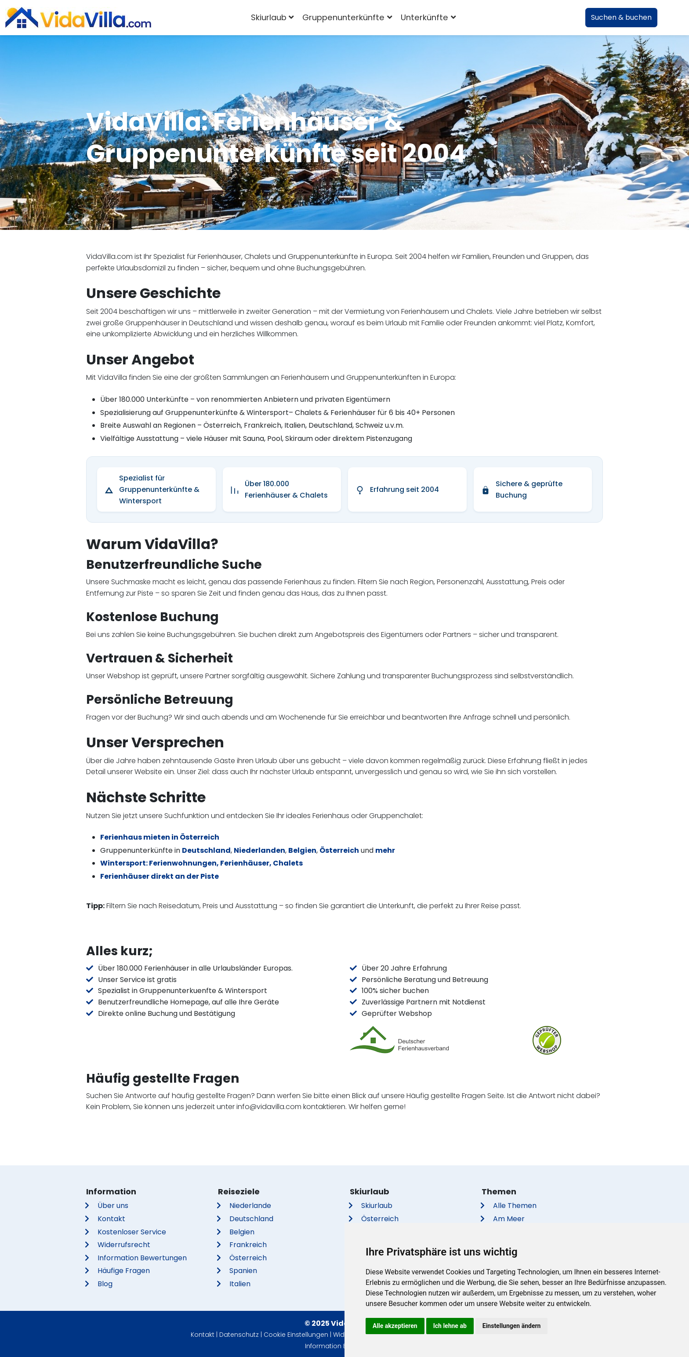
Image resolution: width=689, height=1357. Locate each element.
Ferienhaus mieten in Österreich (159, 837)
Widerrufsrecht (124, 1245)
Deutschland (206, 850)
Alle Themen (515, 1206)
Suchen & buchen (621, 17)
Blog (105, 1284)
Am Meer (509, 1219)
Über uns (113, 1206)
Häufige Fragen (124, 1271)
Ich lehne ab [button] (450, 1325)
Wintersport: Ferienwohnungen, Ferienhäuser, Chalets (201, 863)
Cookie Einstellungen (296, 1334)
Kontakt (111, 1219)
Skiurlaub (376, 1206)
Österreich (339, 850)
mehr (385, 850)
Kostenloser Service (132, 1232)
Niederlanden (259, 850)
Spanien (243, 1271)
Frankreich (248, 1245)
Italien (239, 1284)
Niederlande (250, 1206)
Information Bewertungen (142, 1258)
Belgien (302, 850)
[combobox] (473, 17)
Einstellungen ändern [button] (511, 1325)
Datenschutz (239, 1334)
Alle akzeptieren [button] (395, 1325)
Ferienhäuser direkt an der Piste (159, 876)
